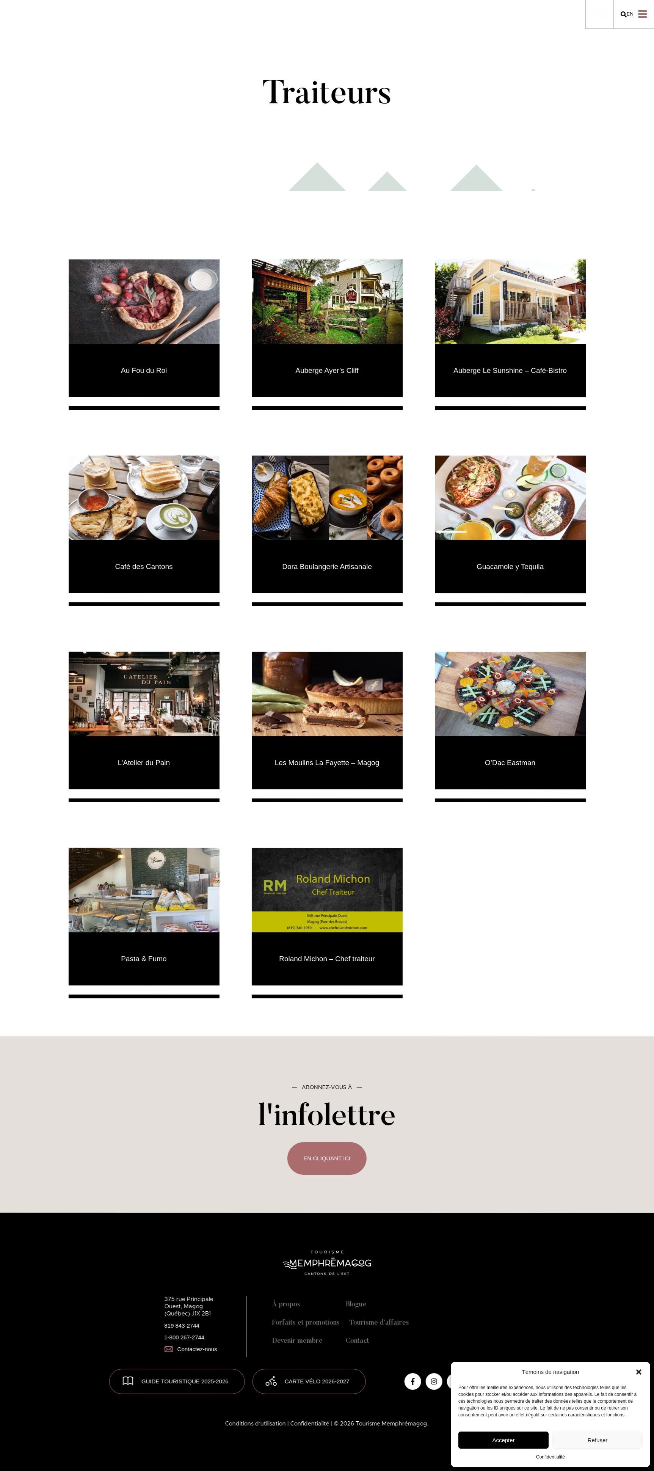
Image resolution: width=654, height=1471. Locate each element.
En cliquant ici (326, 1158)
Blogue (356, 1304)
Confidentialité (550, 1457)
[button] (639, 1372)
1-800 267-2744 (184, 1337)
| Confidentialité (309, 1424)
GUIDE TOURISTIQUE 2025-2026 (185, 1381)
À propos (286, 1304)
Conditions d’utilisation (256, 1424)
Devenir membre (297, 1341)
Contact (357, 1341)
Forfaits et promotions (305, 1323)
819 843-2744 (181, 1325)
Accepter (503, 1440)
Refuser (598, 1440)
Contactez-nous (190, 1349)
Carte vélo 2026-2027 (317, 1381)
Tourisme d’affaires (379, 1323)
